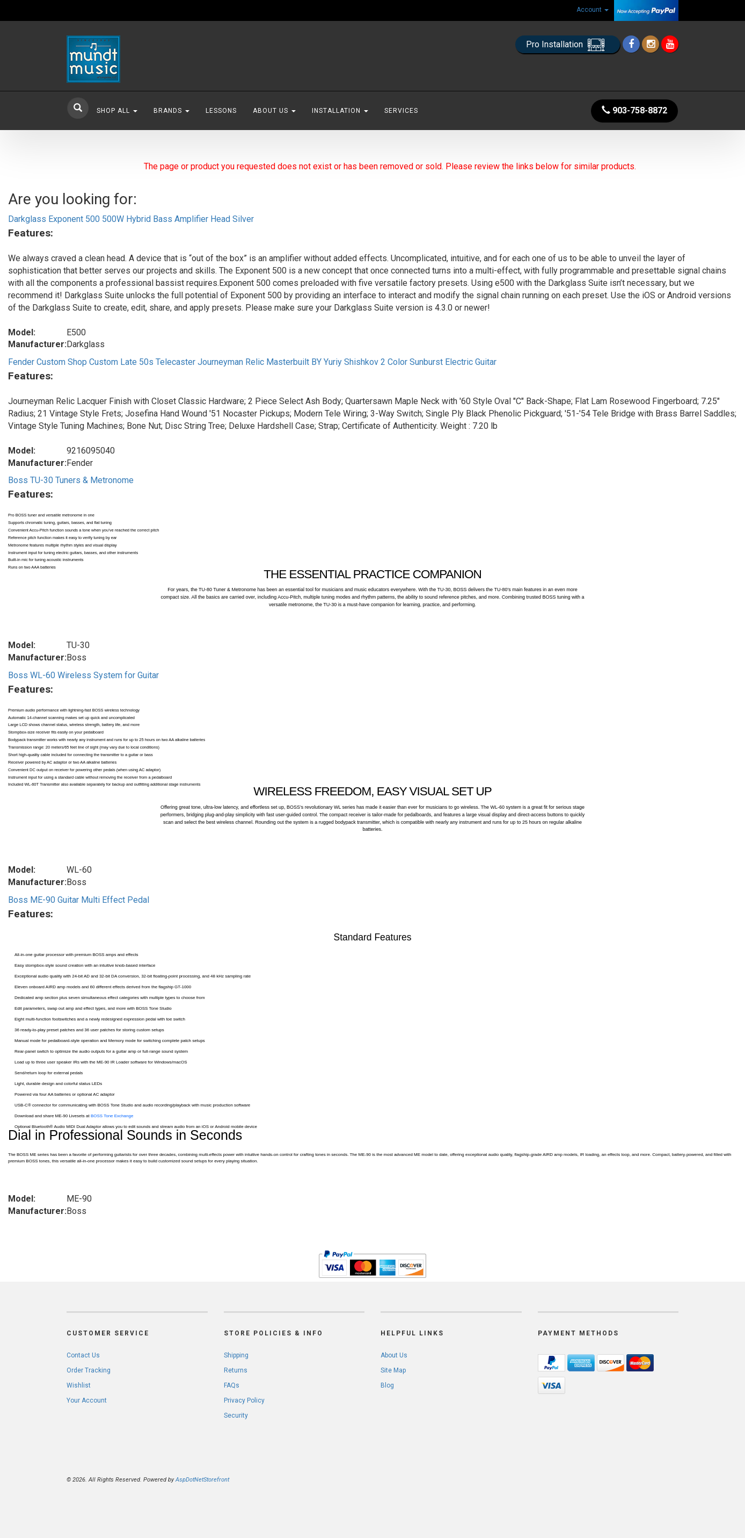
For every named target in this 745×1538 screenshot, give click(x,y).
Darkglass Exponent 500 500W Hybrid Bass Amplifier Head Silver (131, 219)
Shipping (236, 1355)
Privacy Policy (244, 1400)
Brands (171, 110)
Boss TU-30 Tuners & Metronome (71, 480)
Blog (387, 1385)
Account (592, 9)
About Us (274, 110)
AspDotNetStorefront (202, 1479)
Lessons (221, 110)
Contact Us (83, 1355)
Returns (235, 1370)
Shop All (117, 110)
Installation (340, 110)
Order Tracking (89, 1370)
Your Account (87, 1400)
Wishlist (79, 1385)
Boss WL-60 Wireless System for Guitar (83, 675)
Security (236, 1415)
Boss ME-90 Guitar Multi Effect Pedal (78, 900)
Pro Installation (567, 45)
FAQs (231, 1385)
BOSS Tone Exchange (112, 1115)
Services (401, 110)
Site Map (393, 1370)
